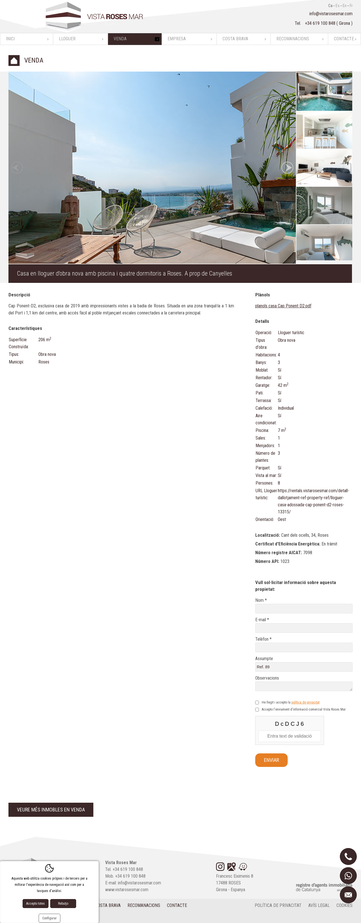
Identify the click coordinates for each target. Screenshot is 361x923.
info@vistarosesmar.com (331, 13)
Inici (10, 38)
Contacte (344, 38)
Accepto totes (35, 904)
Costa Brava (235, 38)
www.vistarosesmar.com (126, 889)
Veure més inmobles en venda (51, 810)
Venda (120, 38)
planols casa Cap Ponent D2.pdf (283, 306)
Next (287, 168)
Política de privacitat (278, 905)
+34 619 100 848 (320, 23)
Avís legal (319, 905)
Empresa (177, 38)
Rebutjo (63, 904)
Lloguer (67, 38)
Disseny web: (31, 917)
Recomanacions (292, 38)
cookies (344, 905)
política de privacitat (305, 702)
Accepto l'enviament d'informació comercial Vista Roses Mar (304, 709)
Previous (17, 168)
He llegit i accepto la (291, 702)
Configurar (49, 918)
